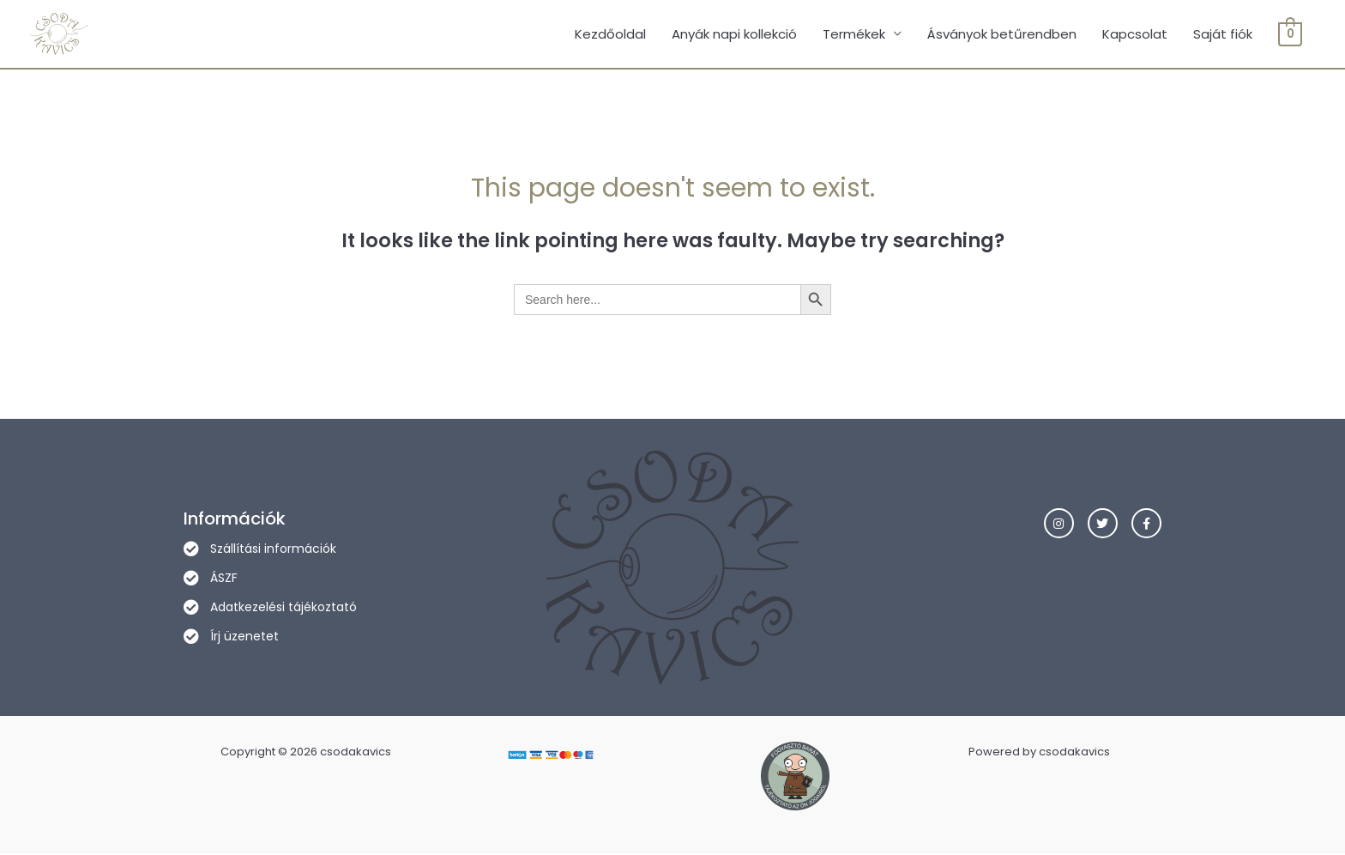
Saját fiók (1223, 34)
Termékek (854, 34)
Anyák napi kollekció (735, 34)
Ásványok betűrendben (1002, 34)
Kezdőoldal (611, 34)
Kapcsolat (1135, 34)
